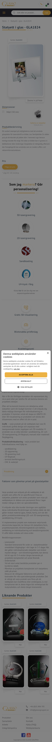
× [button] (48, 353)
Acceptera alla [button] (26, 375)
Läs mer (17, 369)
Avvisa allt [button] (26, 381)
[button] (26, 387)
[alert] (26, 371)
